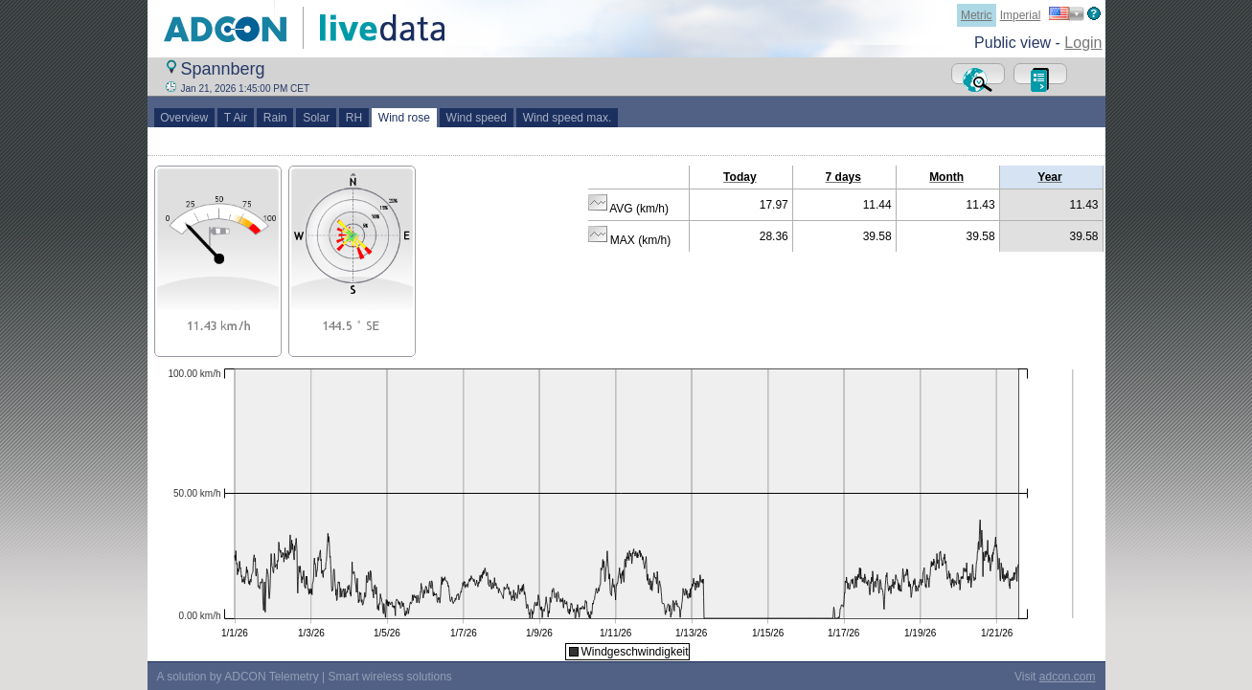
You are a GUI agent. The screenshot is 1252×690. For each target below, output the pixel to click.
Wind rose (404, 117)
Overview (184, 117)
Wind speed (476, 117)
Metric (976, 15)
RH (354, 117)
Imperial (1020, 15)
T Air (235, 117)
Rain (275, 117)
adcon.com (1067, 676)
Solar (315, 117)
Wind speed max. (567, 117)
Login (1083, 42)
